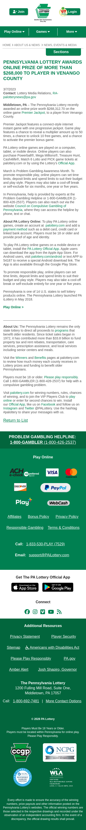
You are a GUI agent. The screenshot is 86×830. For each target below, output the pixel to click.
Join (19, 12)
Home (7, 45)
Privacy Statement (25, 636)
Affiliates (14, 517)
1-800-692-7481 (26, 701)
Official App (66, 163)
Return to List (15, 420)
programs (61, 330)
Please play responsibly (61, 377)
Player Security (63, 636)
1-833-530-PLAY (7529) (45, 544)
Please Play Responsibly (31, 658)
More (71, 31)
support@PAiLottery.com (49, 555)
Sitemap (13, 647)
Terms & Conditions (64, 528)
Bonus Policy (38, 517)
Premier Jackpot (33, 112)
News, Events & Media (60, 45)
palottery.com (55, 225)
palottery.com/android (46, 256)
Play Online (14, 31)
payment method (15, 229)
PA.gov (69, 658)
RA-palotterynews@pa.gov (30, 95)
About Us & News (27, 45)
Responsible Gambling (24, 528)
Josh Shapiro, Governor (57, 669)
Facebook (48, 404)
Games (43, 31)
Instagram (10, 408)
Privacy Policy (66, 517)
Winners (21, 358)
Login (70, 12)
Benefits (40, 358)
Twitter (29, 408)
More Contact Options (63, 701)
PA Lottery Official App (43, 249)
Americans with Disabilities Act (52, 647)
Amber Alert (18, 669)
